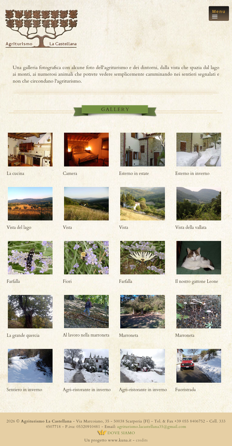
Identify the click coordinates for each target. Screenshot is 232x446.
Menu (219, 13)
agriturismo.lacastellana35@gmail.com (151, 426)
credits (142, 440)
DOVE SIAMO (116, 433)
